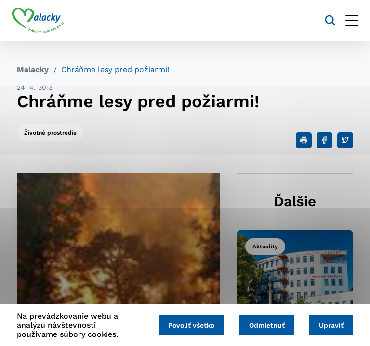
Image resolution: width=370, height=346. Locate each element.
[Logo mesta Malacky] (43, 21)
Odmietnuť (263, 325)
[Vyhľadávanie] (324, 20)
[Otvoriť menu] (346, 20)
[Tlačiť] (304, 140)
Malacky (33, 69)
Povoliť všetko (186, 325)
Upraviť (330, 325)
